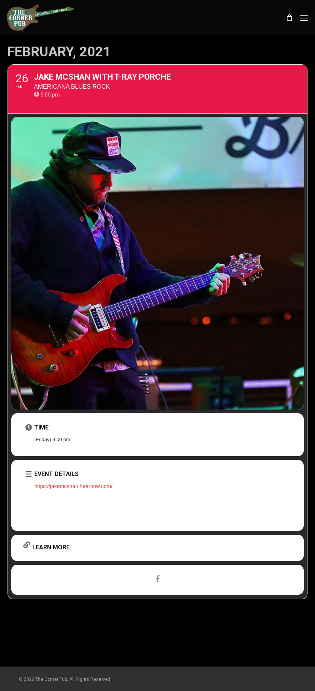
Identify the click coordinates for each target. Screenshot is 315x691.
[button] (304, 17)
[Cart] (289, 18)
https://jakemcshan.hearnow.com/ (73, 486)
